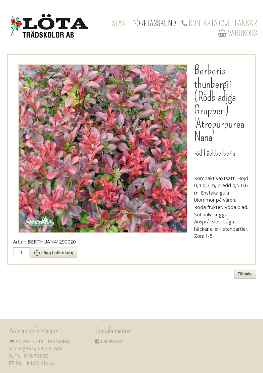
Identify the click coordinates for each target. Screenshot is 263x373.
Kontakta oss (205, 23)
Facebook (109, 341)
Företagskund (155, 23)
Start (120, 23)
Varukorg (237, 33)
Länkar (246, 23)
